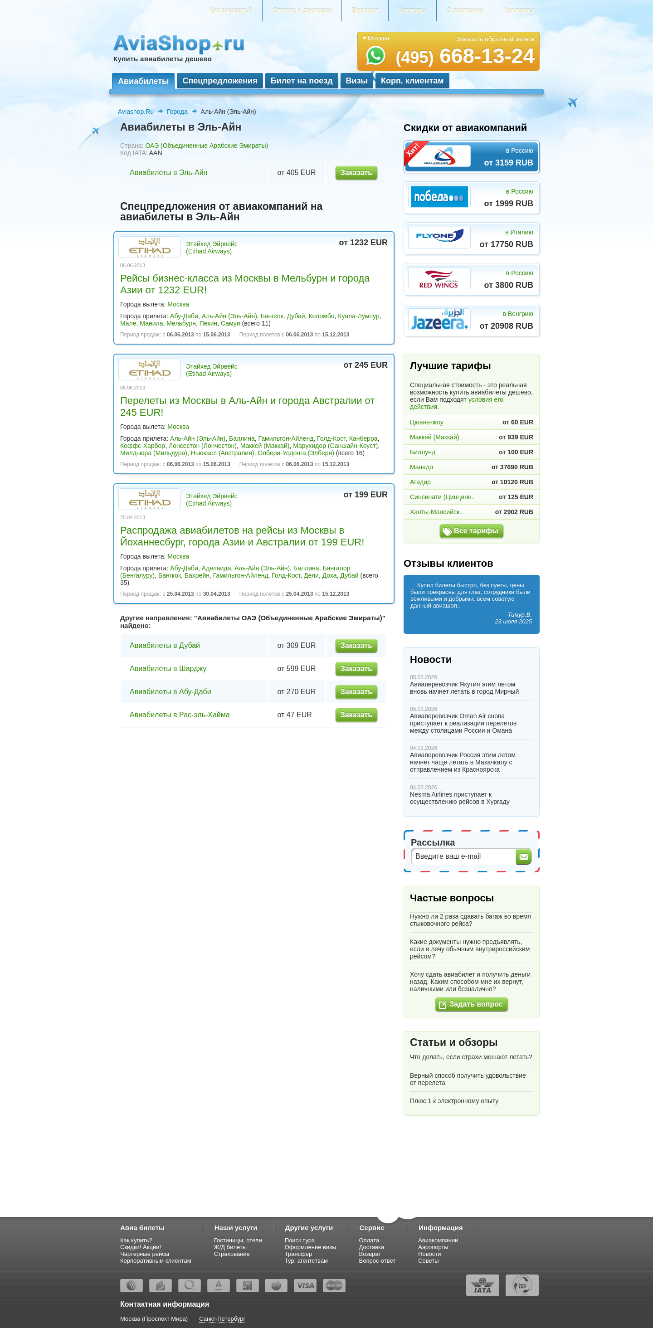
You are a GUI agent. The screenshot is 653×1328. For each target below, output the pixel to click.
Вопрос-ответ (377, 1260)
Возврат (365, 10)
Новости (431, 659)
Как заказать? (231, 10)
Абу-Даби (184, 316)
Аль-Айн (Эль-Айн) (229, 316)
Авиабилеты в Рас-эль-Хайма (180, 715)
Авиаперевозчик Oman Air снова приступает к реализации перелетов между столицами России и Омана (463, 723)
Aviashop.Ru (136, 111)
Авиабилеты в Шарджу (168, 668)
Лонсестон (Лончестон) (203, 445)
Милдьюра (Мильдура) (153, 453)
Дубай (296, 316)
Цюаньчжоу (426, 422)
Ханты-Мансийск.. (436, 512)
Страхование (232, 1253)
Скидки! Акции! (140, 1247)
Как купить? (136, 1240)
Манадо (421, 467)
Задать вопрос (475, 1004)
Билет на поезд (302, 80)
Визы (357, 80)
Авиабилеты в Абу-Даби (170, 692)
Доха (329, 575)
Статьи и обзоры (454, 1042)
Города (177, 111)
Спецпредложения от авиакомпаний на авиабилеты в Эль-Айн (221, 211)
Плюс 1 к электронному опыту (454, 1100)
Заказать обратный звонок (496, 39)
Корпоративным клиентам (155, 1260)
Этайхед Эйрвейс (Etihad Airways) (212, 247)
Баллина (242, 438)
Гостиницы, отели (238, 1240)
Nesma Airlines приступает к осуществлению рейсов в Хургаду (460, 798)
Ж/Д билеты (230, 1247)
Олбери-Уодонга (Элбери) (296, 453)
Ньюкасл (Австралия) (222, 453)
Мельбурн (181, 323)
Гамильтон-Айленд (285, 438)
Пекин (209, 323)
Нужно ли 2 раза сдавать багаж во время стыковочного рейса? (470, 920)
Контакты (519, 10)
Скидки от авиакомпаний (465, 127)
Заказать (356, 172)
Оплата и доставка (302, 10)
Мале (128, 323)
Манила (151, 323)
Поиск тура (300, 1240)
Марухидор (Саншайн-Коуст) (335, 445)
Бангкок (272, 316)
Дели (311, 575)
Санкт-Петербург (222, 1318)
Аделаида (216, 568)
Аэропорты (433, 1247)
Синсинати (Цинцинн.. (442, 497)
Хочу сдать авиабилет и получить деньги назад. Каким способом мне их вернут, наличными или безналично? (470, 981)
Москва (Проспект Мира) (154, 1318)
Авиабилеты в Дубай (165, 645)
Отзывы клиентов (448, 563)
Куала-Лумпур (358, 316)
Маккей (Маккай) (265, 445)
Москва (178, 304)
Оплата (369, 1240)
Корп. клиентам (412, 80)
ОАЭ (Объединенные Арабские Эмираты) (206, 145)
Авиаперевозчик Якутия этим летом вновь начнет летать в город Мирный (464, 688)
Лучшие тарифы (450, 365)
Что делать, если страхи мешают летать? (471, 1056)
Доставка (372, 1247)
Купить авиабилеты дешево (162, 59)
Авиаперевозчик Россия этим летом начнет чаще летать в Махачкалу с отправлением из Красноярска (463, 762)
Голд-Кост (331, 438)
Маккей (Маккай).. (436, 437)
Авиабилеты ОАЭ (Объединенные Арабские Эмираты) (289, 618)
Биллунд (422, 452)
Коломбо (321, 316)
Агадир (420, 482)
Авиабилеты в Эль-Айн (168, 172)
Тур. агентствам (306, 1260)
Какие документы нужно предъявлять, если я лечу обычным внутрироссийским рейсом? (470, 949)
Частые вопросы (452, 898)
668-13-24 (465, 56)
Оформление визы (310, 1247)
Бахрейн (197, 575)
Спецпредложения (219, 80)
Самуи (230, 323)
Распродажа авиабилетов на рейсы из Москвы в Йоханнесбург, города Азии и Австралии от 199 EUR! (242, 536)
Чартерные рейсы (144, 1253)
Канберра (363, 438)
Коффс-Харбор (142, 445)
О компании (465, 10)
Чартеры (412, 10)
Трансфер (298, 1253)
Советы (428, 1260)
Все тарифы (476, 531)
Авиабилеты (143, 81)
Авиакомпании (438, 1240)
